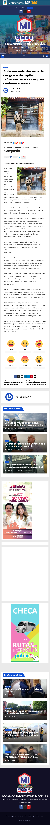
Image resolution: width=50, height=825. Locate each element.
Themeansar (40, 816)
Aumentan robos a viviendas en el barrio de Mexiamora (24, 712)
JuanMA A (16, 89)
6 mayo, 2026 (11, 695)
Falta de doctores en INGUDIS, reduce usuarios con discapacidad (24, 465)
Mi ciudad (7, 686)
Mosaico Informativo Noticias (25, 43)
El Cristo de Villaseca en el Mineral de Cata (24, 690)
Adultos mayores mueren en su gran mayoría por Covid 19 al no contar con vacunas (36, 382)
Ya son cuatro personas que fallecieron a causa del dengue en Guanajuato (13, 382)
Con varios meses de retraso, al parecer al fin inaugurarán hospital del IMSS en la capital (24, 425)
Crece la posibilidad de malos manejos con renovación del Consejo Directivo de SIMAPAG (22, 757)
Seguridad (8, 708)
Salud (5, 67)
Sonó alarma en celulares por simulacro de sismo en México (21, 733)
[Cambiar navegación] (23, 56)
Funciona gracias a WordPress (15, 816)
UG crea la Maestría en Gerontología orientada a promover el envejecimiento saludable (25, 446)
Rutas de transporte (25, 820)
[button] (25, 2)
